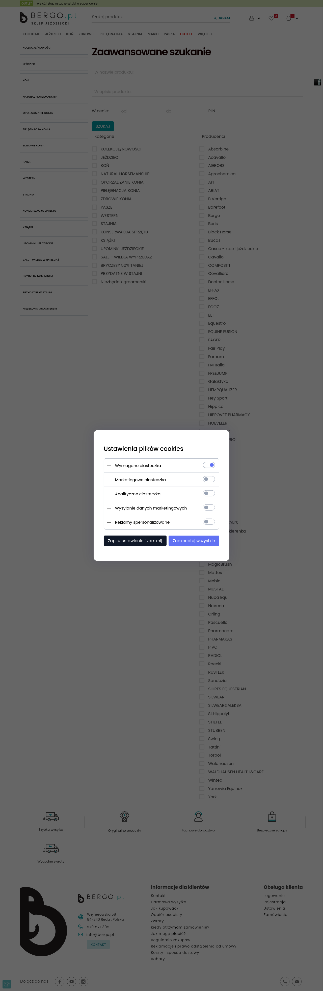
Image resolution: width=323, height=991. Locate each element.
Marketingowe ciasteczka (140, 480)
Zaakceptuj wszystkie (194, 541)
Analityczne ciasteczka (137, 494)
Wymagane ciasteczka (138, 466)
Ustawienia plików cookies (143, 448)
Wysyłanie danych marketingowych (151, 508)
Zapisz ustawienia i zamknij (135, 541)
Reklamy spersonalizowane (142, 522)
